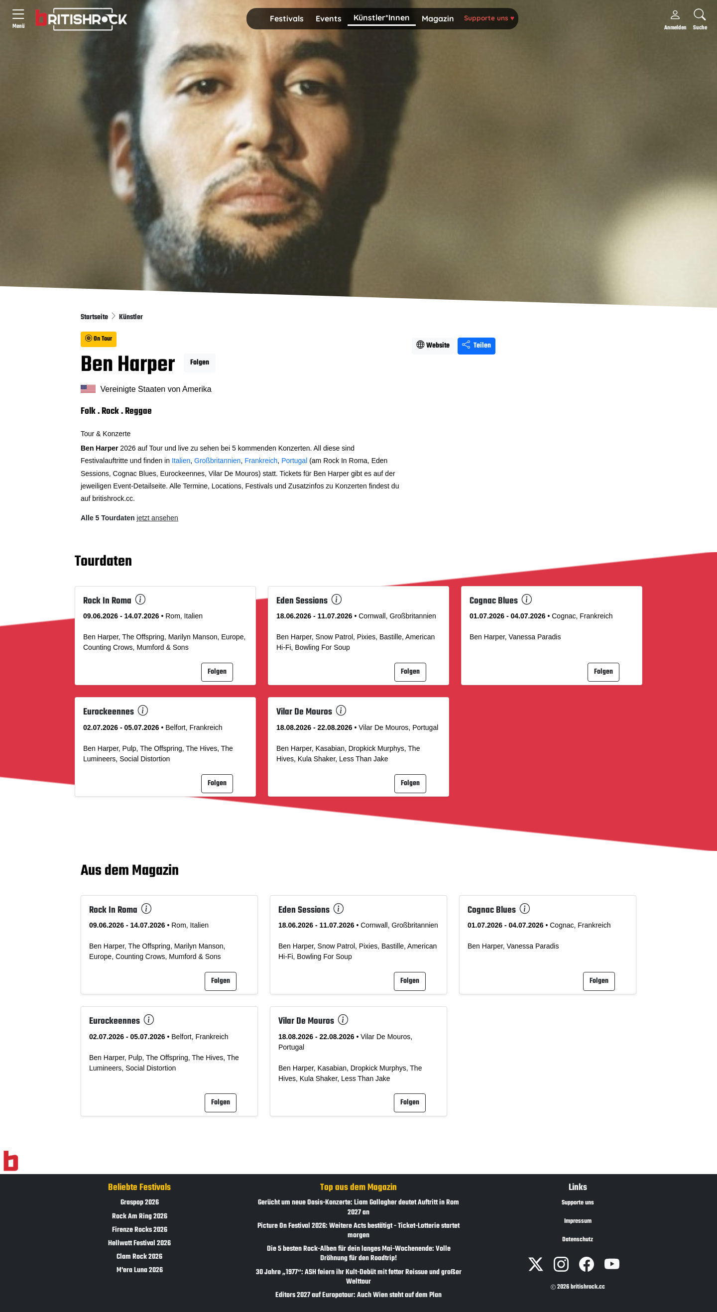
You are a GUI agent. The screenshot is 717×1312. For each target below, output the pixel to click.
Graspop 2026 (139, 1202)
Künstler (131, 317)
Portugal (294, 461)
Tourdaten (103, 561)
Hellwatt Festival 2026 (139, 1243)
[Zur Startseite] (10, 1161)
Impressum (578, 1221)
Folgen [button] (199, 362)
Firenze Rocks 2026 (139, 1230)
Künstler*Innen (382, 17)
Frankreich (260, 461)
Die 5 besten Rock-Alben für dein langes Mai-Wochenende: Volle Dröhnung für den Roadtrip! (359, 1253)
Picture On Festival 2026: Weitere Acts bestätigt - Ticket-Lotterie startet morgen (358, 1230)
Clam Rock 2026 (139, 1257)
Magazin (438, 18)
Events (329, 18)
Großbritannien (217, 461)
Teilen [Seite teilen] (476, 346)
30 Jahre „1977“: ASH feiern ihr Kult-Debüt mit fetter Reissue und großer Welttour (359, 1277)
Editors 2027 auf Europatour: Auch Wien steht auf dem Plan (358, 1295)
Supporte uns (489, 17)
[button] (287, 18)
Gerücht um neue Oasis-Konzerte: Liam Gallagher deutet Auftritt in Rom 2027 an (358, 1207)
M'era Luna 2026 (140, 1270)
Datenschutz (577, 1240)
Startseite (95, 317)
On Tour (98, 339)
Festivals (287, 18)
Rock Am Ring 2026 (139, 1216)
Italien (181, 461)
